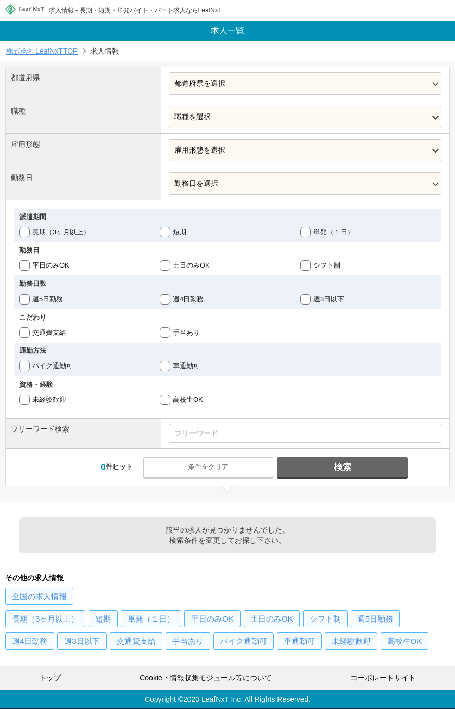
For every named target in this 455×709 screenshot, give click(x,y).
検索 (342, 467)
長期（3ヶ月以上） (61, 232)
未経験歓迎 (49, 399)
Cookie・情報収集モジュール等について (206, 678)
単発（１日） (333, 232)
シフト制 (326, 265)
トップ (50, 678)
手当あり (186, 332)
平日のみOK (50, 265)
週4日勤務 (188, 299)
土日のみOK (191, 265)
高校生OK (188, 399)
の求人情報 (39, 596)
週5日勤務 (47, 299)
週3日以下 (328, 299)
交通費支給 (49, 332)
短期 (179, 232)
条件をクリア (208, 467)
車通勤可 (186, 366)
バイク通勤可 (52, 366)
